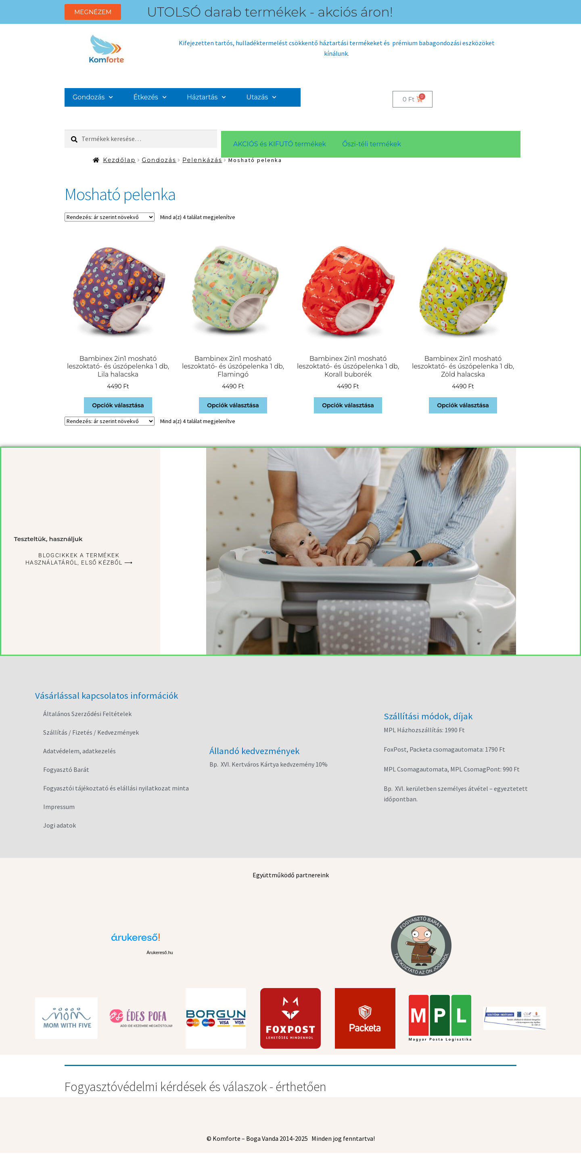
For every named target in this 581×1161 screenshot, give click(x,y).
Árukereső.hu (159, 952)
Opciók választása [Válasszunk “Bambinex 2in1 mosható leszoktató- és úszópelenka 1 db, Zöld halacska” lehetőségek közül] (463, 405)
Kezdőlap (119, 160)
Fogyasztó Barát (66, 769)
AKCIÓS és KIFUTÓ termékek (279, 144)
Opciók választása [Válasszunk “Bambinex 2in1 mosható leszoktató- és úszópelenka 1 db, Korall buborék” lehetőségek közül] (348, 405)
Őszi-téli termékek (371, 144)
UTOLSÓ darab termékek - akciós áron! (270, 12)
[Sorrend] (110, 217)
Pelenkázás (202, 160)
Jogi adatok (59, 825)
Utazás (262, 97)
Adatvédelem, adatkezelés (79, 751)
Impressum (59, 807)
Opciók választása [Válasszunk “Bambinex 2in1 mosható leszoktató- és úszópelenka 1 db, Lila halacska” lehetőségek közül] (118, 405)
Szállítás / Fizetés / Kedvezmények (91, 732)
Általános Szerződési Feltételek (87, 714)
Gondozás (93, 97)
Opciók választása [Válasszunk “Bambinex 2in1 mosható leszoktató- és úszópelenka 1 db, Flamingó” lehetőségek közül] (233, 405)
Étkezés (150, 97)
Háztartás (206, 97)
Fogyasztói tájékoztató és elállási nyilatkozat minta (116, 788)
